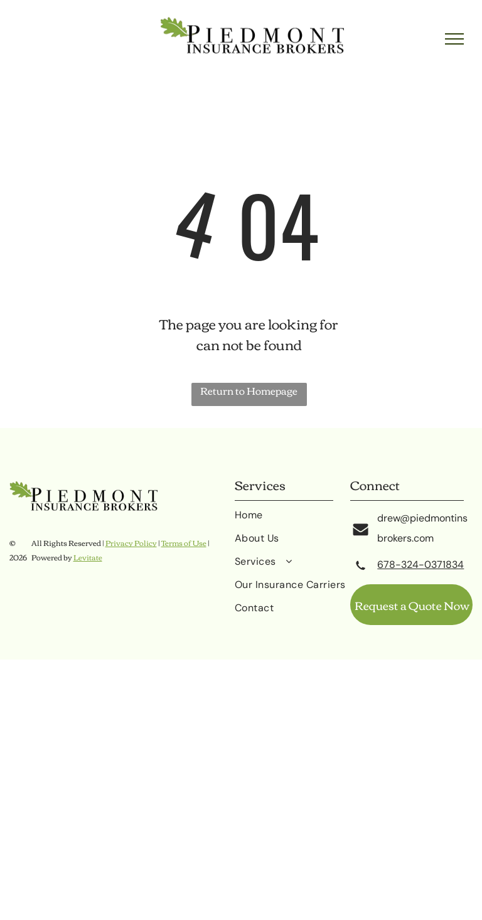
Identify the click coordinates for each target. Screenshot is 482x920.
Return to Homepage (248, 391)
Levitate (87, 557)
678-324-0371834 (420, 564)
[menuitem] (292, 520)
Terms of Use (183, 542)
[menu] (454, 39)
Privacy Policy (131, 542)
